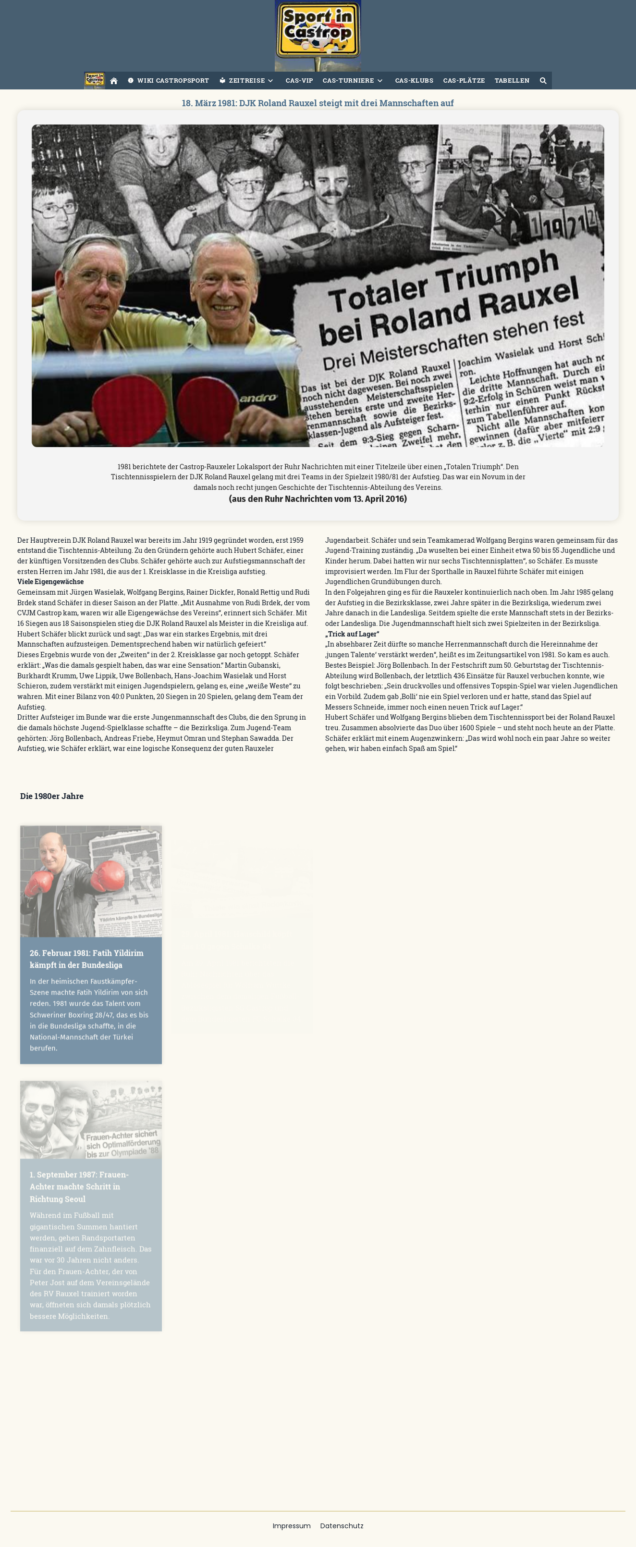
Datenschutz (342, 1526)
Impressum (292, 1526)
